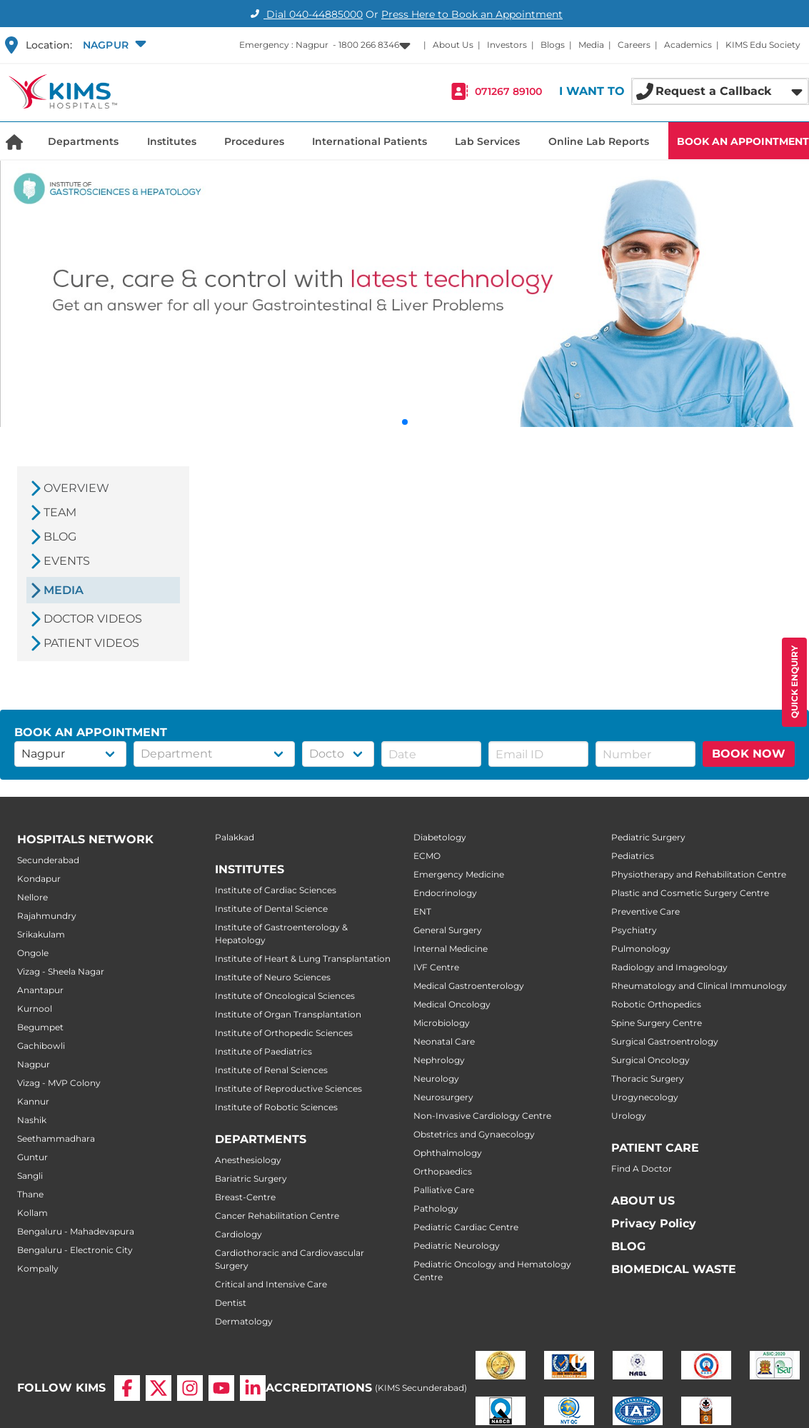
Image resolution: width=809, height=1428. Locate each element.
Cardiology (238, 1234)
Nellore (32, 897)
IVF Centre (436, 967)
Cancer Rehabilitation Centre (277, 1215)
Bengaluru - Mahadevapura (75, 1231)
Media (591, 44)
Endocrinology (445, 893)
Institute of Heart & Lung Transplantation (303, 958)
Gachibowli (41, 1045)
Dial (304, 14)
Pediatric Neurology (456, 1245)
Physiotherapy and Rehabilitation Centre (698, 874)
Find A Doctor (641, 1168)
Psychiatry (634, 930)
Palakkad (234, 837)
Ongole (33, 952)
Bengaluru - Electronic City (75, 1250)
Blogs (553, 44)
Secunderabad (48, 860)
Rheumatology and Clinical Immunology (699, 985)
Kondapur (39, 878)
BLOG (628, 1246)
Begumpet (40, 1027)
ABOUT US (643, 1200)
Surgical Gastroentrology (664, 1041)
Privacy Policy (653, 1223)
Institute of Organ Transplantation (288, 1014)
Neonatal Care (444, 1041)
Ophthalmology (447, 1152)
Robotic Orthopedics (656, 1004)
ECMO (427, 855)
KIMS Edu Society (762, 44)
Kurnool (34, 1008)
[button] (113, 45)
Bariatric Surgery (251, 1178)
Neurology (436, 1078)
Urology (628, 1115)
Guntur (32, 1157)
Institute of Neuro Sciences (273, 977)
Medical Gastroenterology (468, 985)
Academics (688, 44)
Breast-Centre (245, 1197)
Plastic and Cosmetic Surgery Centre (690, 893)
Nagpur (33, 1064)
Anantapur (40, 990)
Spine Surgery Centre (656, 1022)
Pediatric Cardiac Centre (465, 1227)
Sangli (30, 1175)
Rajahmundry (46, 915)
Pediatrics (632, 855)
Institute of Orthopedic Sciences (284, 1032)
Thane (30, 1194)
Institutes (171, 141)
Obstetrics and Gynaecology (474, 1134)
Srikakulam (41, 934)
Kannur (33, 1101)
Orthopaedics (442, 1171)
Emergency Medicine (458, 874)
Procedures (254, 141)
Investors (507, 44)
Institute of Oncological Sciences (285, 995)
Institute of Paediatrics (263, 1051)
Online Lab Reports (598, 141)
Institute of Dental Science (271, 908)
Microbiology (441, 1022)
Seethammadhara (56, 1138)
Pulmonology (640, 948)
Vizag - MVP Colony (59, 1082)
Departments (83, 141)
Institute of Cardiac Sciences (275, 890)
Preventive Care (645, 911)
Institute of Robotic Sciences (276, 1107)
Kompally (38, 1268)
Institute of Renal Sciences (271, 1070)
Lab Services (487, 141)
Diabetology (439, 837)
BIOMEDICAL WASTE (673, 1269)
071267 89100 (508, 91)
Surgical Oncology (650, 1060)
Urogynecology (644, 1097)
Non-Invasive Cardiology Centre (482, 1115)
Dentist (230, 1302)
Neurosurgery (443, 1097)
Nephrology (439, 1060)
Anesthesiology (248, 1160)
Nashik (31, 1120)
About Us (453, 44)
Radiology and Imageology (669, 967)
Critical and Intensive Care (271, 1284)
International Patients (369, 141)
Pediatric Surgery (648, 837)
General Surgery (447, 930)
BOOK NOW (748, 753)
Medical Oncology (452, 1004)
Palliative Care (443, 1190)
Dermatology (244, 1321)
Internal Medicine (450, 948)
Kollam (32, 1212)
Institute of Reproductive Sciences (288, 1088)
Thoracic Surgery (647, 1078)
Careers (634, 44)
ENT (422, 911)
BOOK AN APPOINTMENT (743, 141)
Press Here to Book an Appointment (472, 14)
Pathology (435, 1208)
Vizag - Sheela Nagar (60, 971)
